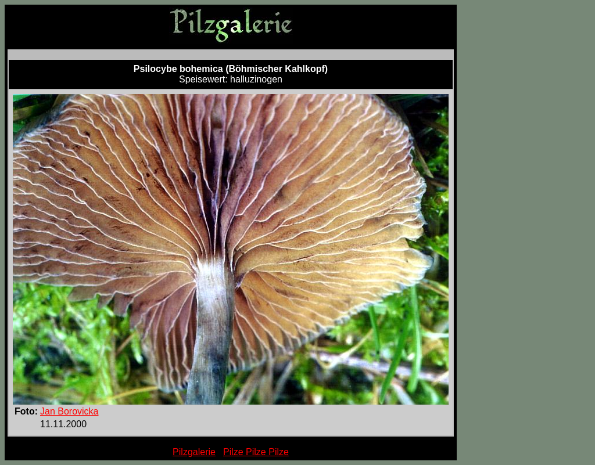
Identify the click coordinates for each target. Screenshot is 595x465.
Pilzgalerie (194, 452)
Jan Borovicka (69, 411)
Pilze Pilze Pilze (256, 452)
